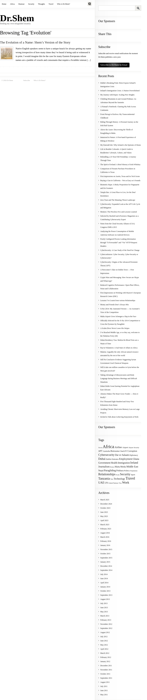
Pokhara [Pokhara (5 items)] (120, 470)
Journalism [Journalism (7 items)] (104, 466)
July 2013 (103, 603)
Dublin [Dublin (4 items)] (108, 459)
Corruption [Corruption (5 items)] (132, 451)
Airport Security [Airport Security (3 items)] (133, 447)
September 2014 (106, 570)
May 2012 (104, 645)
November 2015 (106, 549)
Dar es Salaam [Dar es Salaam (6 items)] (122, 455)
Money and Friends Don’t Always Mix (114, 305)
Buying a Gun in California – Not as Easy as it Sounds (120, 180)
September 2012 (106, 628)
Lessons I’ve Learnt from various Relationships (117, 300)
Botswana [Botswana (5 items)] (115, 451)
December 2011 (106, 666)
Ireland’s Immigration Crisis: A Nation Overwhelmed (119, 91)
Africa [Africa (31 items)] (108, 446)
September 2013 (106, 595)
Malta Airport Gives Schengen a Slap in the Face (118, 316)
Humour (21, 4)
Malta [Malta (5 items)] (117, 466)
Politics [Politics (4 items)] (127, 471)
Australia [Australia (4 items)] (106, 451)
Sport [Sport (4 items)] (133, 475)
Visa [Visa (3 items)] (120, 483)
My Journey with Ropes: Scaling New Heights (117, 95)
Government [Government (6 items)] (104, 462)
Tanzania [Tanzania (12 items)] (104, 478)
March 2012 (104, 653)
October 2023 (105, 508)
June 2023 (104, 512)
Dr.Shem (17, 18)
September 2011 (106, 678)
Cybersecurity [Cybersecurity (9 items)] (106, 454)
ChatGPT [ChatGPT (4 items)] (123, 451)
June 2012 (104, 641)
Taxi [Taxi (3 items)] (111, 479)
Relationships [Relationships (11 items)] (106, 474)
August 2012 (105, 632)
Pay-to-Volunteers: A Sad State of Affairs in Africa (119, 348)
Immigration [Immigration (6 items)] (124, 462)
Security (31, 4)
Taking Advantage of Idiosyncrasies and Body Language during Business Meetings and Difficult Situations (118, 378)
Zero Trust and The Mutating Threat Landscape (117, 200)
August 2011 (105, 682)
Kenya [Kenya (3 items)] (112, 467)
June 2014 (104, 578)
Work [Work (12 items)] (125, 482)
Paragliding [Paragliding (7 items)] (110, 470)
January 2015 (105, 562)
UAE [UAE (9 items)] (101, 482)
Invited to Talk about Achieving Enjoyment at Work (119, 417)
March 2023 (104, 525)
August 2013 (105, 599)
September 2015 (106, 558)
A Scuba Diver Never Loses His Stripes (114, 328)
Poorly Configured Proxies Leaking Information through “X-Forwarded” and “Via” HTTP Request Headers (118, 242)
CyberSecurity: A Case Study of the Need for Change (119, 250)
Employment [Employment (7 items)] (125, 458)
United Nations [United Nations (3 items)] (113, 483)
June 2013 (104, 607)
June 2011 (104, 690)
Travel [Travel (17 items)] (130, 478)
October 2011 (105, 674)
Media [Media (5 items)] (123, 466)
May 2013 (104, 612)
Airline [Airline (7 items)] (118, 447)
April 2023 (104, 520)
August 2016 (105, 533)
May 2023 (104, 516)
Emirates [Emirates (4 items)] (115, 459)
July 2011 (103, 686)
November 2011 (106, 670)
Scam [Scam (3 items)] (118, 475)
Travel (51, 4)
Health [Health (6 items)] (114, 462)
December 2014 (106, 566)
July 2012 (103, 636)
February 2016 (105, 541)
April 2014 (104, 583)
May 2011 (104, 695)
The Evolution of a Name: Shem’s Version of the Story (35, 42)
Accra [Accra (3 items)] (100, 447)
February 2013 (105, 620)
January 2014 (105, 587)
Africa (12, 4)
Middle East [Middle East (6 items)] (132, 466)
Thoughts (41, 4)
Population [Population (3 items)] (133, 471)
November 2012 (106, 624)
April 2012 (104, 649)
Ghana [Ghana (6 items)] (136, 459)
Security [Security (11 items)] (125, 474)
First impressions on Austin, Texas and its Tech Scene (120, 176)
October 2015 (105, 554)
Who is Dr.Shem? (63, 4)
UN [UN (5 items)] (106, 483)
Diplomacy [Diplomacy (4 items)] (133, 455)
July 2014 (103, 574)
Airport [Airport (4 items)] (125, 447)
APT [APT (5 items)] (100, 451)
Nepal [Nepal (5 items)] (101, 470)
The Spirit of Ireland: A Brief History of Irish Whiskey (120, 164)
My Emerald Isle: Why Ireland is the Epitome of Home (120, 145)
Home (4, 4)
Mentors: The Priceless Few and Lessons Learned (118, 212)
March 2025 (104, 500)
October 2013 (105, 591)
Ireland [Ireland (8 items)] (134, 462)
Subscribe (26, 80)
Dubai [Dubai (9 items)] (101, 458)
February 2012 (105, 657)
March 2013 (104, 616)
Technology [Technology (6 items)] (119, 478)
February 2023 (105, 529)
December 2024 (106, 504)
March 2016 (104, 537)
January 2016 (105, 545)
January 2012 (105, 661)
